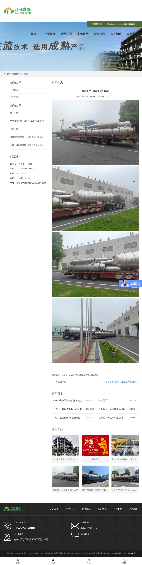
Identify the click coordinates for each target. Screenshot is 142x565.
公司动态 (25, 74)
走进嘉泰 (54, 510)
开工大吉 (14, 113)
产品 (53, 561)
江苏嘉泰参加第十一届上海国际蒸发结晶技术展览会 (28, 137)
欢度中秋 (62, 382)
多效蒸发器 (84, 375)
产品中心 (70, 510)
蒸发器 (64, 375)
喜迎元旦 (14, 129)
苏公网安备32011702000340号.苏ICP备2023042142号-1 (117, 554)
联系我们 (134, 510)
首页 (8, 74)
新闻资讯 (15, 74)
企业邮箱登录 (96, 24)
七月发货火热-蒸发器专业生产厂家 (70, 417)
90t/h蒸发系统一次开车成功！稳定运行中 (27, 121)
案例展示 (86, 510)
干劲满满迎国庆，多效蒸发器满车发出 (122, 382)
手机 (89, 561)
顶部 (124, 561)
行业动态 (15, 97)
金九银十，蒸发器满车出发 (112, 409)
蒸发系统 (94, 375)
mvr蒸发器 (73, 375)
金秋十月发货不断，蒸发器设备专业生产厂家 (28, 145)
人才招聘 (118, 510)
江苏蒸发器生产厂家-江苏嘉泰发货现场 (113, 417)
